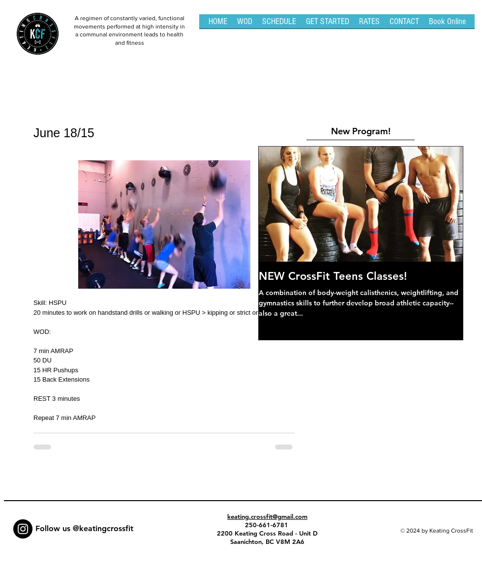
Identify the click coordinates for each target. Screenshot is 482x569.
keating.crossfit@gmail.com (267, 516)
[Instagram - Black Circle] (22, 529)
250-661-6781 (267, 525)
